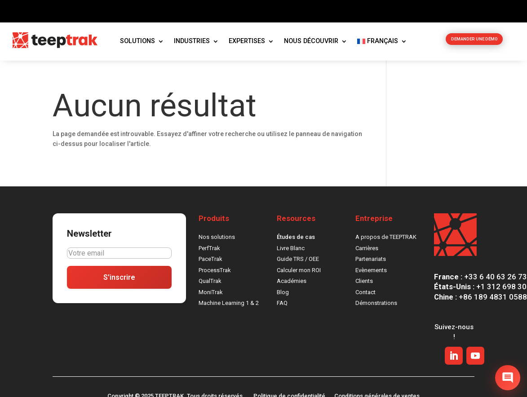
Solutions (137, 44)
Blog (283, 294)
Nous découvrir (311, 44)
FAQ (282, 306)
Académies (291, 284)
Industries (192, 44)
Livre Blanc (291, 250)
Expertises (247, 44)
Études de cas (296, 240)
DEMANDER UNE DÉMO (474, 44)
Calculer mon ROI (299, 272)
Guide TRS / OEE (298, 262)
